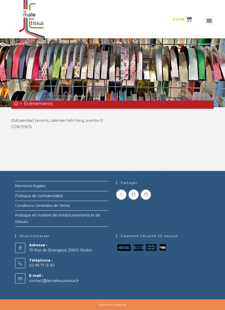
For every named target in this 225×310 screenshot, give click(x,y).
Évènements (38, 103)
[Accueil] (16, 103)
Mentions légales (30, 186)
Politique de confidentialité (39, 196)
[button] (209, 20)
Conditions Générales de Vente (42, 205)
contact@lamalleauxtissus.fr (54, 280)
